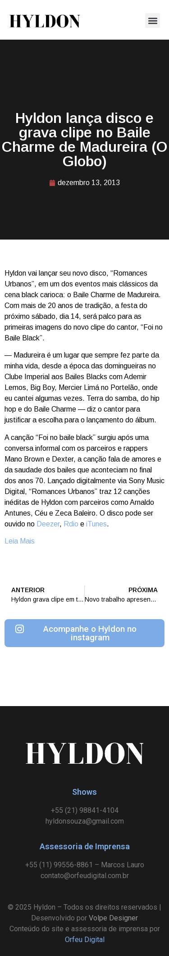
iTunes (96, 524)
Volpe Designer (113, 918)
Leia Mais (20, 541)
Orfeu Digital (85, 939)
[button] (152, 20)
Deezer (48, 524)
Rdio (71, 524)
